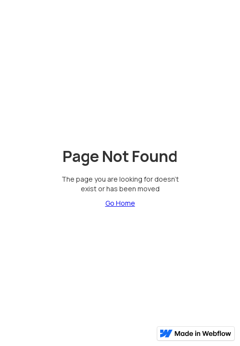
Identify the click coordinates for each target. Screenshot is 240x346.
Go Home (120, 203)
